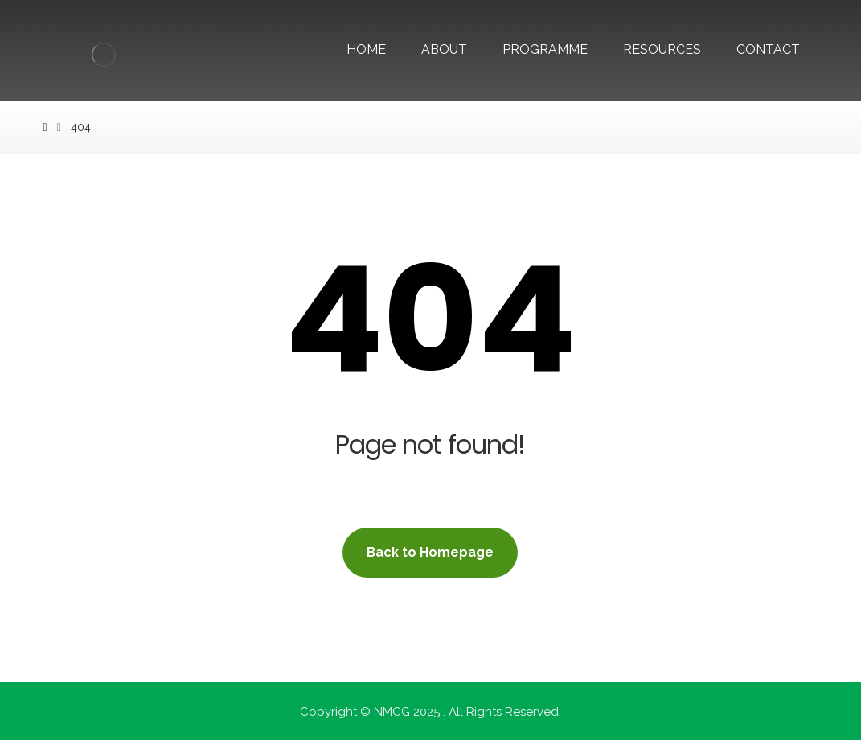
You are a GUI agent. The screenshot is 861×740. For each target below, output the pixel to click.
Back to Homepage (430, 552)
